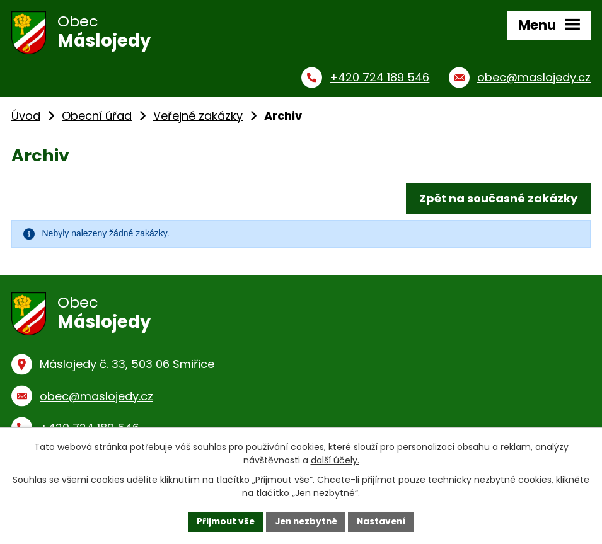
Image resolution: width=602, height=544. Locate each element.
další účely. (335, 460)
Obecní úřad (97, 117)
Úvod (25, 117)
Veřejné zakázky (198, 117)
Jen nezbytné (306, 521)
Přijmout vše (223, 521)
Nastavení (384, 521)
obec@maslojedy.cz (96, 400)
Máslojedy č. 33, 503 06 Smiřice (127, 368)
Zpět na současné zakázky (498, 201)
